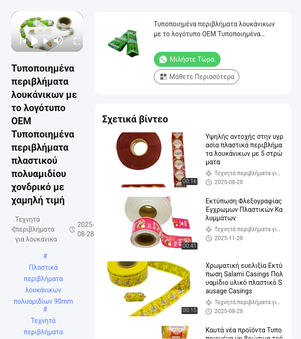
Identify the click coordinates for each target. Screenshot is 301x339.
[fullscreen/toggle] (74, 40)
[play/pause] (32, 40)
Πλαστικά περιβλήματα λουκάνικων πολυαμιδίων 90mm (43, 268)
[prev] (20, 40)
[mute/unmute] (58, 40)
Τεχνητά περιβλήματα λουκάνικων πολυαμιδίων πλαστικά (43, 321)
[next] (43, 40)
